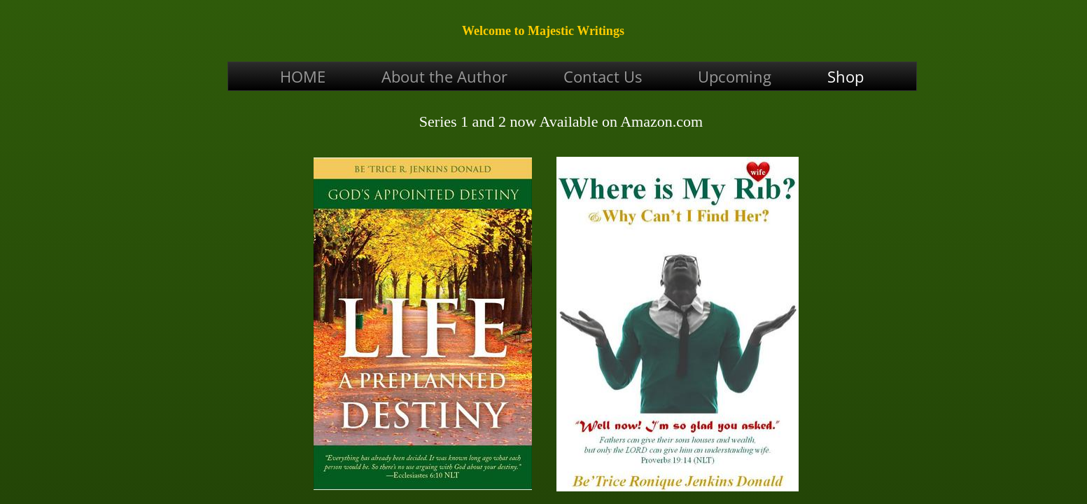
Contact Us (602, 76)
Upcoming (734, 76)
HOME (302, 76)
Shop (845, 76)
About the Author (444, 76)
